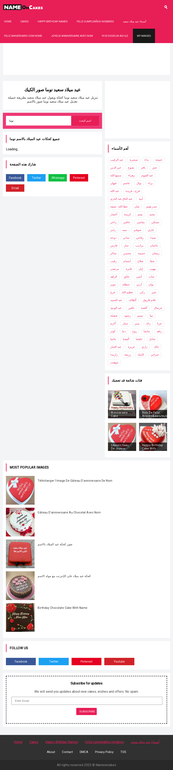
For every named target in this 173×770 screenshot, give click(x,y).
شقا (152, 261)
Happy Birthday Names (53, 21)
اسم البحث (85, 120)
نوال (139, 183)
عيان (137, 206)
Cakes (24, 21)
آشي (139, 276)
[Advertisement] (86, 71)
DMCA (84, 752)
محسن (127, 253)
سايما (147, 331)
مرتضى (114, 268)
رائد (148, 323)
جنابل (152, 339)
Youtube (119, 661)
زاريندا (114, 354)
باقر (143, 167)
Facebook (15, 177)
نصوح (131, 167)
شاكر (113, 253)
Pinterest (79, 177)
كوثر (113, 331)
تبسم (140, 315)
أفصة (144, 307)
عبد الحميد (116, 300)
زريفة (127, 354)
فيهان (113, 183)
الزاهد (113, 276)
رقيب (113, 261)
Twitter (36, 177)
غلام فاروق (149, 300)
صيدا (153, 237)
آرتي (139, 284)
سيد (124, 230)
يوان (151, 284)
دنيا (124, 331)
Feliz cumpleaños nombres (95, 21)
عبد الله (114, 191)
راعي (113, 222)
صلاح (140, 261)
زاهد (159, 331)
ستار (125, 323)
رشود (127, 315)
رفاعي (140, 237)
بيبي (137, 323)
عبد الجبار (115, 346)
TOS (123, 752)
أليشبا (126, 339)
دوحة (113, 237)
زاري (144, 346)
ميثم (140, 214)
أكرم (113, 323)
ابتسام (127, 261)
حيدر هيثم (151, 206)
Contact (67, 752)
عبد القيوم (147, 175)
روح (134, 331)
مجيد (152, 214)
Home (7, 21)
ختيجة (158, 159)
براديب (139, 245)
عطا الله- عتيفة (119, 206)
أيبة (141, 198)
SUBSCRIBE (87, 711)
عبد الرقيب (116, 159)
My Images (144, 35)
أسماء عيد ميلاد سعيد (134, 21)
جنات (151, 276)
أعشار (113, 214)
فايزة (129, 268)
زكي (142, 292)
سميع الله (115, 175)
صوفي (137, 230)
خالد (156, 346)
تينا (151, 315)
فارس (113, 245)
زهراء (131, 175)
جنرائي (155, 354)
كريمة (127, 214)
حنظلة (126, 284)
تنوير (113, 284)
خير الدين (115, 167)
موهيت (114, 362)
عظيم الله (127, 292)
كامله (141, 354)
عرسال (158, 307)
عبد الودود (116, 307)
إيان (140, 268)
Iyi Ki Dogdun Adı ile (115, 35)
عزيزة (131, 346)
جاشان (154, 245)
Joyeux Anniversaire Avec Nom (72, 35)
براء (150, 183)
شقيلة (114, 315)
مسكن (155, 222)
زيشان (156, 253)
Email (15, 188)
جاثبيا (113, 339)
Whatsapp (58, 177)
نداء (146, 159)
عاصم (126, 183)
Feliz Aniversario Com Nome (23, 35)
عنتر (154, 167)
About (51, 752)
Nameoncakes (106, 765)
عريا (159, 323)
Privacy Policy (104, 752)
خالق (127, 276)
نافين (131, 307)
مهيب (152, 268)
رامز (113, 230)
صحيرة (134, 159)
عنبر (154, 292)
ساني (126, 237)
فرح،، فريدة (133, 191)
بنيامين (141, 222)
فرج (112, 292)
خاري (151, 230)
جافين (126, 222)
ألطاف (132, 300)
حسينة (141, 253)
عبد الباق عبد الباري (121, 198)
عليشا (139, 339)
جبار (126, 245)
